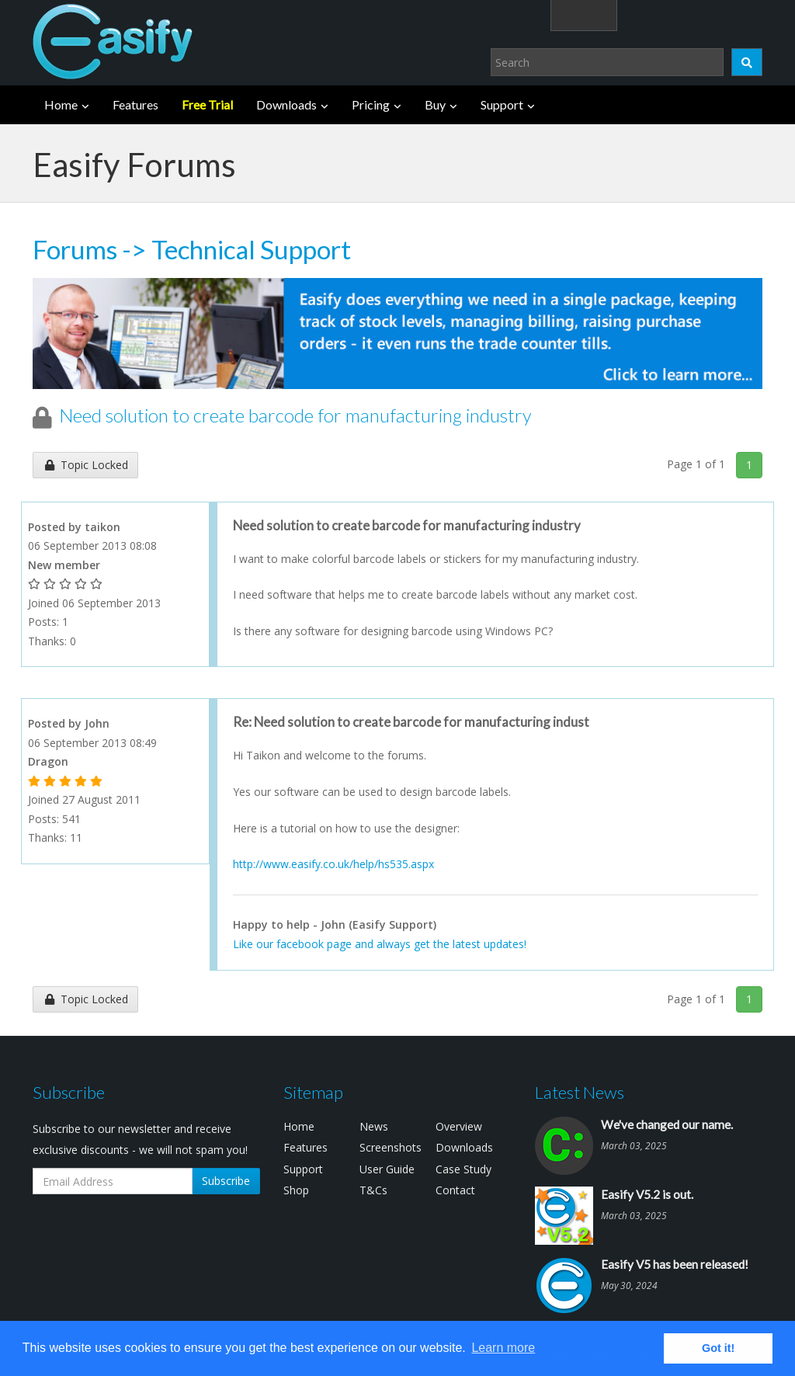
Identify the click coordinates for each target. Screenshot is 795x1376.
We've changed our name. (667, 1124)
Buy (435, 104)
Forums (75, 249)
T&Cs (373, 1190)
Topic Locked (85, 464)
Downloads (286, 104)
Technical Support (251, 249)
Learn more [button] (503, 1347)
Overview (459, 1126)
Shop (296, 1190)
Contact (455, 1190)
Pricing (371, 104)
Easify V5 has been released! (674, 1264)
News (373, 1126)
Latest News (579, 1092)
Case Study (463, 1169)
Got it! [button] (718, 1348)
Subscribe (226, 1180)
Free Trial (207, 104)
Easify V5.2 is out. (647, 1194)
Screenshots (390, 1147)
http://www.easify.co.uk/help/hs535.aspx (333, 864)
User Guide (387, 1169)
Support (502, 104)
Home (61, 104)
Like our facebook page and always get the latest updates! (379, 943)
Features (135, 104)
